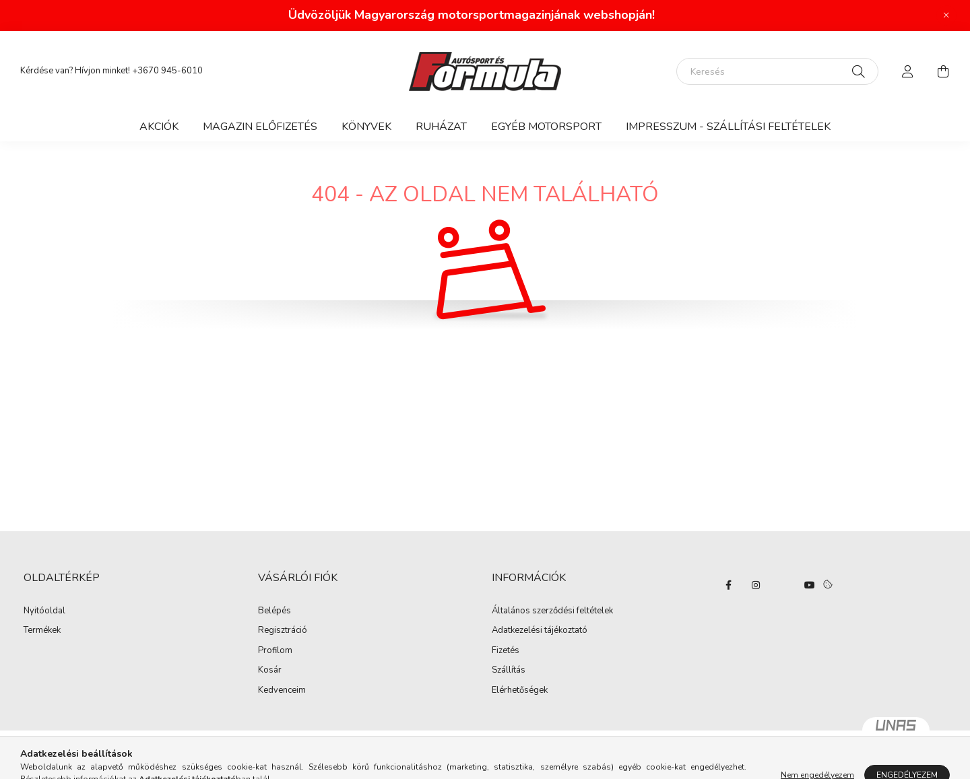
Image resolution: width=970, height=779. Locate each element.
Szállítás (508, 670)
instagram (755, 585)
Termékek (42, 630)
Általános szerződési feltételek (552, 611)
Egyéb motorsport (546, 126)
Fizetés (505, 651)
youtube (809, 585)
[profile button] (908, 71)
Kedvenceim (282, 690)
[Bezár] (946, 15)
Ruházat (441, 126)
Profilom (275, 651)
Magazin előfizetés (260, 126)
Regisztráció (282, 630)
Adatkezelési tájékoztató (539, 630)
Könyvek (366, 126)
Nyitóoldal (44, 611)
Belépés (274, 611)
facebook (728, 585)
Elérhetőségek (520, 690)
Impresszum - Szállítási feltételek (728, 126)
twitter (782, 585)
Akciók (159, 126)
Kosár (270, 670)
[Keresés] (777, 71)
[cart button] (943, 71)
